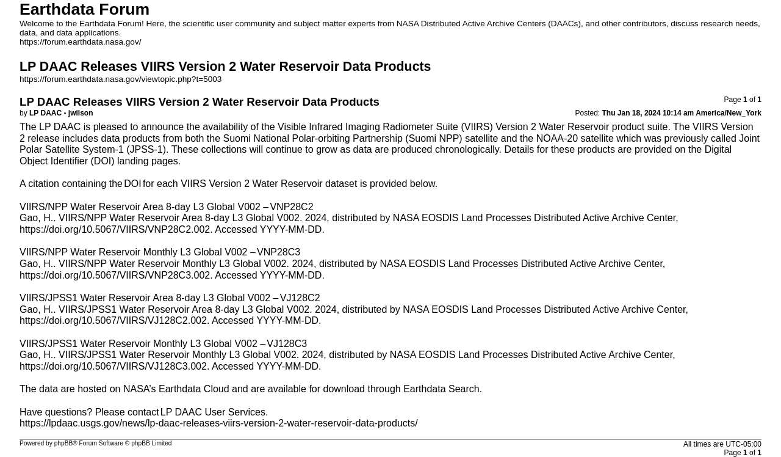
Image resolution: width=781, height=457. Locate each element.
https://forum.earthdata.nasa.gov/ (81, 41)
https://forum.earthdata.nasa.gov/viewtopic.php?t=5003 (120, 79)
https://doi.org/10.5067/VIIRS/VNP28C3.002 (115, 275)
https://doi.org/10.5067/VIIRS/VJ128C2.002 (113, 320)
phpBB (63, 443)
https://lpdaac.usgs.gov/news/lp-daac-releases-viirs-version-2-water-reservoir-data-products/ (219, 423)
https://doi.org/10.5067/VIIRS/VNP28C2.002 (115, 229)
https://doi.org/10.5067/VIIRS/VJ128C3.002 (113, 366)
